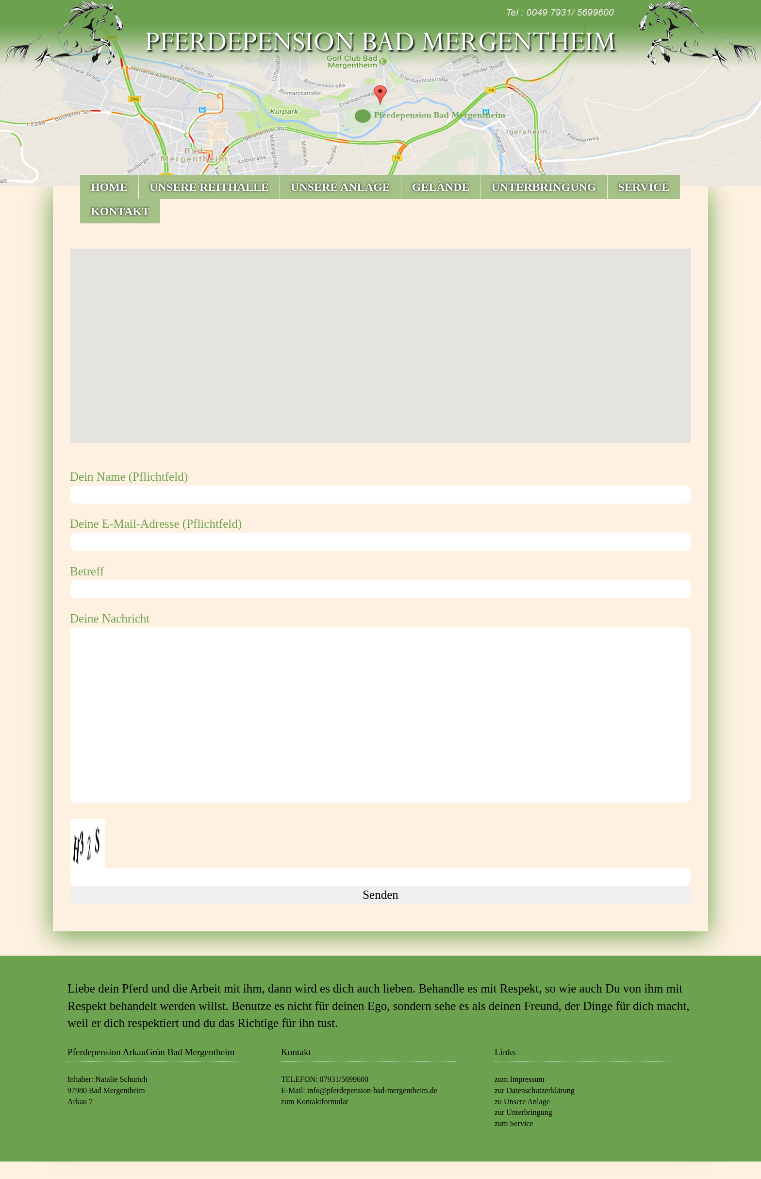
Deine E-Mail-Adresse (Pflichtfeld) (380, 532)
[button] (380, 337)
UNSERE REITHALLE (209, 187)
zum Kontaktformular (314, 1101)
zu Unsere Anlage (522, 1101)
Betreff (380, 580)
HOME (109, 187)
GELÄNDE (441, 187)
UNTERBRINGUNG (543, 187)
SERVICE (644, 187)
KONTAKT (120, 211)
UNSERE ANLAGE (340, 187)
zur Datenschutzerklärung (535, 1090)
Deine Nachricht (380, 708)
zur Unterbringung (523, 1112)
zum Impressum (520, 1079)
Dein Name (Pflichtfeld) (380, 485)
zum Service (514, 1123)
